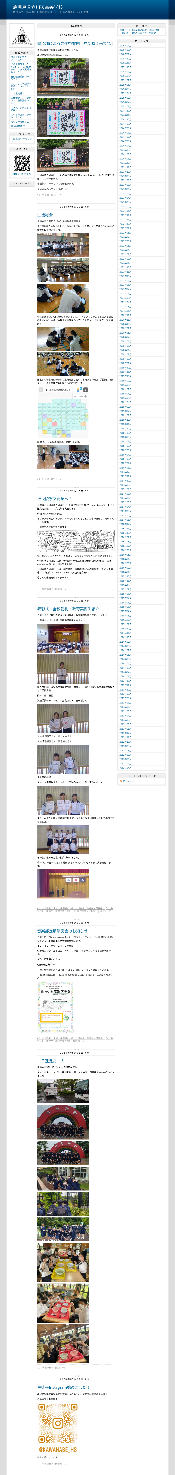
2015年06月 (125, 602)
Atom (130, 781)
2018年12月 (125, 419)
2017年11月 (125, 476)
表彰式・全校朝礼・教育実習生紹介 (68, 608)
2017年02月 (125, 515)
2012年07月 (125, 754)
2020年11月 (125, 319)
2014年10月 (125, 637)
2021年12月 (125, 267)
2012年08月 (125, 750)
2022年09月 (125, 228)
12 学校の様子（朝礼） (85, 911)
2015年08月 (125, 593)
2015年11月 (125, 580)
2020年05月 (125, 345)
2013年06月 (125, 707)
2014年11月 (125, 632)
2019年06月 (125, 393)
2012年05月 (125, 763)
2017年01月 (125, 519)
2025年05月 (125, 89)
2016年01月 (125, 572)
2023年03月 (125, 202)
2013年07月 (125, 702)
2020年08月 (125, 332)
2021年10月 (125, 276)
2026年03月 (125, 49)
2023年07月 (125, 184)
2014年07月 (125, 650)
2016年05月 (125, 554)
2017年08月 (125, 489)
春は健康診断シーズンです (21, 78)
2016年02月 (125, 567)
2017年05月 (125, 502)
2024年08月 (125, 128)
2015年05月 (125, 606)
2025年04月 (125, 93)
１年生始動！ (17, 93)
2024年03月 (125, 150)
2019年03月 (125, 406)
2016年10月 (125, 532)
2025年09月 (125, 71)
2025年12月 (125, 58)
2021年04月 (125, 302)
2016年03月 (125, 563)
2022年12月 (125, 215)
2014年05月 (125, 659)
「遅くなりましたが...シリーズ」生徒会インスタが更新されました (21, 68)
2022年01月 (125, 263)
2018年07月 (125, 441)
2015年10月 (125, 585)
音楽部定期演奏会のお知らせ (62, 931)
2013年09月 (125, 693)
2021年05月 (125, 297)
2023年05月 (125, 193)
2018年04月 (125, 454)
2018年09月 (125, 432)
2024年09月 (125, 123)
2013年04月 (125, 715)
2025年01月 (125, 106)
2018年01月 (125, 467)
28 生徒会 (43, 478)
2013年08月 (125, 698)
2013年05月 (125, 711)
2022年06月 (125, 241)
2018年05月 (125, 450)
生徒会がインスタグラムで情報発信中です (21, 100)
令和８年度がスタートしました (21, 116)
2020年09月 (125, 328)
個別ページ (56, 195)
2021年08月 (125, 284)
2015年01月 (125, 624)
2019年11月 (125, 371)
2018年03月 (125, 458)
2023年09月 (125, 176)
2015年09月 (125, 589)
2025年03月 (125, 97)
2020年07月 (125, 337)
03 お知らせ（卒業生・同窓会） (87, 908)
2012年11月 (125, 737)
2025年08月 (125, 75)
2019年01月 (125, 415)
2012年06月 (125, 759)
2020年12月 (125, 315)
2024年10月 (125, 119)
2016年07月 (125, 545)
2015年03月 (125, 615)
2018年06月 (125, 445)
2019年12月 (125, 367)
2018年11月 (125, 424)
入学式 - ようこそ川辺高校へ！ (21, 109)
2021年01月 (125, 310)
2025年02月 (125, 102)
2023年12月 (125, 163)
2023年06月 (125, 189)
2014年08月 (125, 646)
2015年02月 (125, 619)
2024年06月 (125, 136)
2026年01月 (125, 54)
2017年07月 (125, 493)
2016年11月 (125, 528)
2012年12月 (125, 733)
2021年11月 (125, 271)
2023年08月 (125, 180)
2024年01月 (125, 158)
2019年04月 (125, 402)
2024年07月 (125, 132)
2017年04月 (125, 506)
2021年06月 (125, 293)
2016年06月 (125, 550)
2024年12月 (125, 110)
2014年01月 (125, 676)
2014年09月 (125, 641)
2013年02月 (125, 724)
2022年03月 (125, 254)
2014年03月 (125, 667)
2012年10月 (125, 741)
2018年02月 (125, 463)
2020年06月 (125, 341)
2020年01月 (125, 363)
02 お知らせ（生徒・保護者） (53, 908)
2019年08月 (125, 384)
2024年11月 (125, 115)
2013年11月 (125, 685)
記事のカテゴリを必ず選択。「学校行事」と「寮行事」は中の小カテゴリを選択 (141, 32)
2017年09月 (125, 485)
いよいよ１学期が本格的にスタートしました (21, 86)
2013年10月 (125, 689)
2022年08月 (125, 232)
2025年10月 (125, 67)
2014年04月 (125, 663)
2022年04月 (125, 250)
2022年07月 (125, 237)
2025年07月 (125, 80)
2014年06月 (125, 654)
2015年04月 (125, 611)
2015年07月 (125, 598)
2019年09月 (125, 380)
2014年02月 (125, 672)
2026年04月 (125, 45)
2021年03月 (125, 306)
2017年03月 (125, 511)
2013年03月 (125, 720)
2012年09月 (125, 746)
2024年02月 (125, 154)
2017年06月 (125, 498)
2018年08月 (125, 437)
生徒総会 (45, 214)
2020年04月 (125, 350)
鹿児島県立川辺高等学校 (38, 7)
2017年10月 (125, 480)
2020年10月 (125, 324)
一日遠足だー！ (50, 1061)
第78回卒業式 (18, 126)
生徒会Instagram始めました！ (63, 1387)
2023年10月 (125, 171)
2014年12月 (125, 628)
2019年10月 (125, 376)
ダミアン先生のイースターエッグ (21, 58)
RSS (124, 781)
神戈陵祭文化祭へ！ (54, 498)
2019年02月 (125, 411)
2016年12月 (125, 524)
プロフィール (22, 183)
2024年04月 (125, 145)
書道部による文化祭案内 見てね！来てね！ (76, 43)
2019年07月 (125, 389)
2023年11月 (125, 167)
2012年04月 (125, 767)
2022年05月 (125, 245)
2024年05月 (125, 141)
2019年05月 (125, 397)
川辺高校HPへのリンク (21, 140)
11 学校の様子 (45, 589)
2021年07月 (125, 289)
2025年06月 (125, 84)
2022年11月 (125, 219)
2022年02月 (125, 258)
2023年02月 (125, 206)
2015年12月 (125, 576)
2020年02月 (125, 358)
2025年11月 (125, 62)
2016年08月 (125, 541)
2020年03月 (125, 354)
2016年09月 (125, 537)
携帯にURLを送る (22, 174)
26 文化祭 (43, 195)
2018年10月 (125, 428)
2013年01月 (125, 728)
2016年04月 (125, 559)
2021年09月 (125, 280)
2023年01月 (125, 210)
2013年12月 (125, 680)
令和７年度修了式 (20, 121)
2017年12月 (125, 472)
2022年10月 (125, 223)
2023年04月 (125, 197)
